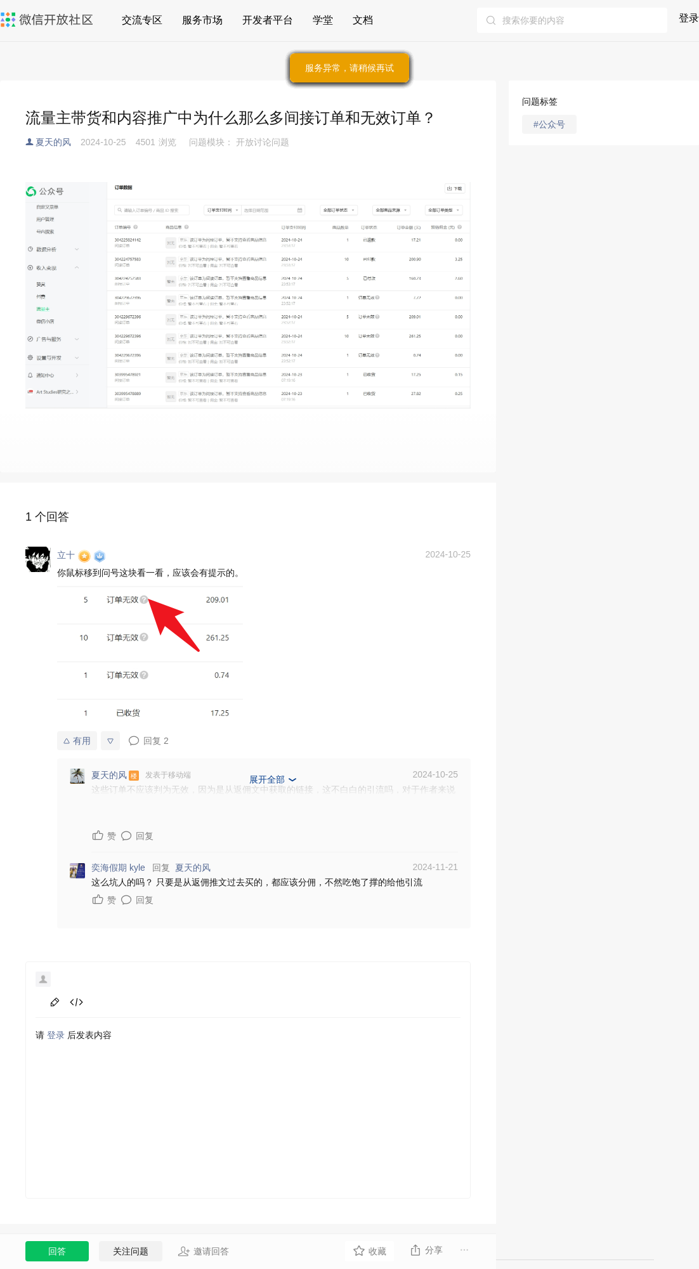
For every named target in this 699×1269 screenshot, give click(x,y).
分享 (426, 1250)
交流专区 (142, 20)
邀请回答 (203, 1251)
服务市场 (202, 20)
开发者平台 (267, 20)
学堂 (323, 20)
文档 (363, 20)
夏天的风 (53, 142)
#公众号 (549, 124)
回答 (57, 1251)
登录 (689, 18)
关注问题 (130, 1251)
